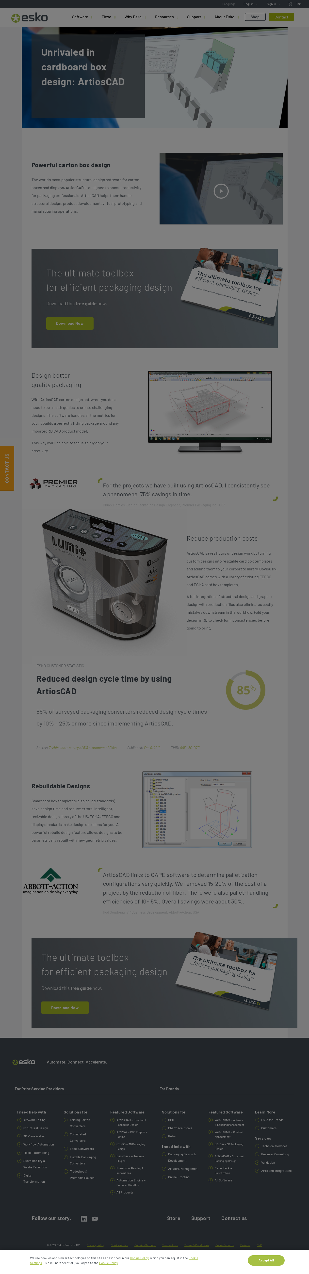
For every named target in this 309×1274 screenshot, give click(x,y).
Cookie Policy (139, 1258)
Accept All (266, 1260)
